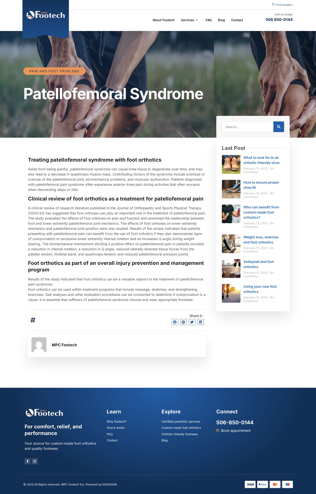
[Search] (278, 126)
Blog (221, 20)
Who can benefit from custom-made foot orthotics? (261, 212)
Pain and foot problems (54, 71)
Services (188, 20)
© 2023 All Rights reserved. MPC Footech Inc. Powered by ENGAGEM (70, 484)
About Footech (162, 20)
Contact (237, 20)
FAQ (208, 20)
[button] (175, 322)
